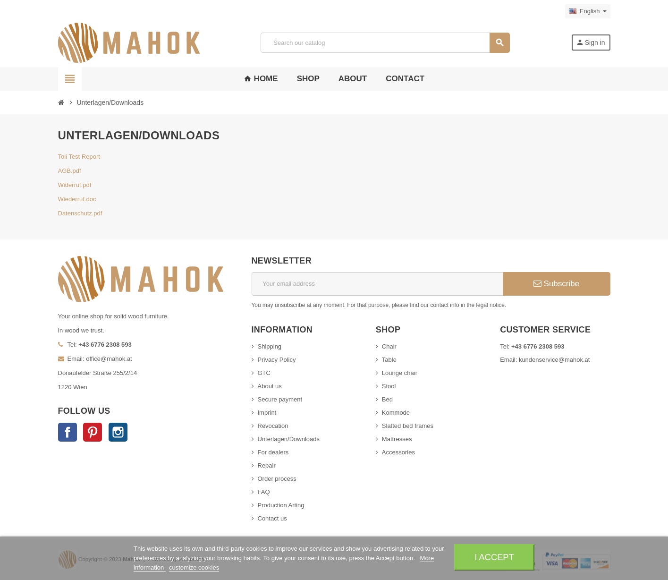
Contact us (272, 518)
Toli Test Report (79, 156)
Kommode (396, 412)
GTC (264, 372)
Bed (387, 399)
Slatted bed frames (407, 425)
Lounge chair (399, 372)
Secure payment (280, 399)
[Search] (385, 43)
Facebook (67, 432)
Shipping (270, 346)
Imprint (267, 412)
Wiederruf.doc (77, 199)
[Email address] (377, 284)
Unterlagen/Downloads (289, 439)
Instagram (118, 432)
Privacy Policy (277, 359)
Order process (277, 478)
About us (270, 386)
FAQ (264, 491)
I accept (494, 557)
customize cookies (194, 567)
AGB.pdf (69, 170)
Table (389, 359)
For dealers (273, 452)
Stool (389, 386)
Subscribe (556, 283)
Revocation (273, 425)
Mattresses (397, 439)
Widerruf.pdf (75, 184)
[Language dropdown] (587, 11)
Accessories (398, 452)
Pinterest (92, 432)
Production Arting (281, 505)
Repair (267, 465)
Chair (389, 346)
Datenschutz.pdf (80, 213)
